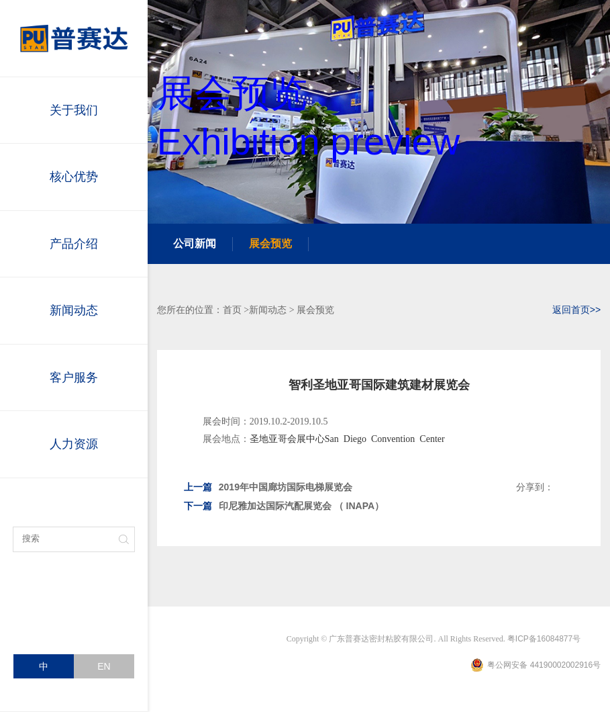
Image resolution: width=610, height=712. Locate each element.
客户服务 (74, 377)
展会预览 (270, 243)
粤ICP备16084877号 (543, 638)
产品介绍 (74, 244)
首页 (232, 309)
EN (103, 666)
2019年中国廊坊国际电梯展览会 (268, 487)
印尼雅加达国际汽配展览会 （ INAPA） (284, 505)
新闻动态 (74, 310)
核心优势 (74, 176)
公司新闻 (194, 243)
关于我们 (74, 110)
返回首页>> (576, 309)
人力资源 (74, 444)
